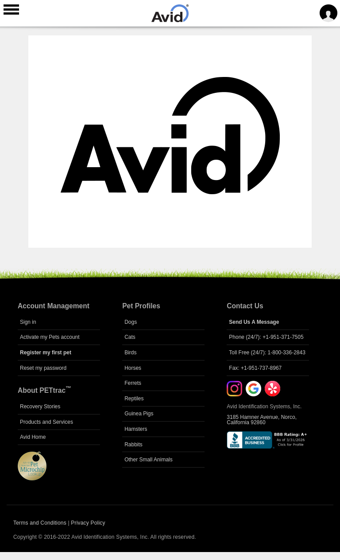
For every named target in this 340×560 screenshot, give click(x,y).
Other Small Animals (148, 459)
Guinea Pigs (138, 413)
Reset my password (43, 368)
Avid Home (33, 437)
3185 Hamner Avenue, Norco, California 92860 (262, 420)
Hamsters (135, 429)
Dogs (130, 322)
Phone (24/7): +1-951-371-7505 (266, 337)
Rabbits (133, 444)
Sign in (28, 322)
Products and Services (46, 422)
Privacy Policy (88, 523)
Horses (132, 368)
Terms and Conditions (39, 523)
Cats (129, 337)
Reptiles (133, 398)
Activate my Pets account (50, 337)
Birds (130, 352)
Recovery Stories (40, 406)
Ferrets (132, 383)
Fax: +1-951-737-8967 (255, 368)
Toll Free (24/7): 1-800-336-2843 (267, 352)
